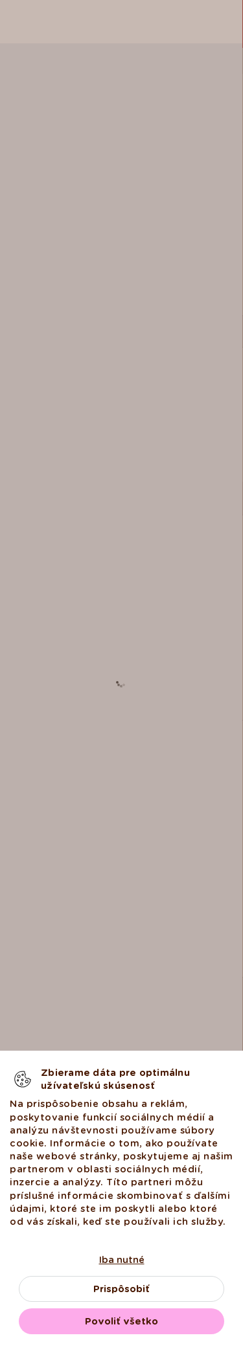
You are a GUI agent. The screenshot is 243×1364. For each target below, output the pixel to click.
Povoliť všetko (121, 1321)
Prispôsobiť (121, 1289)
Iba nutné (122, 1260)
